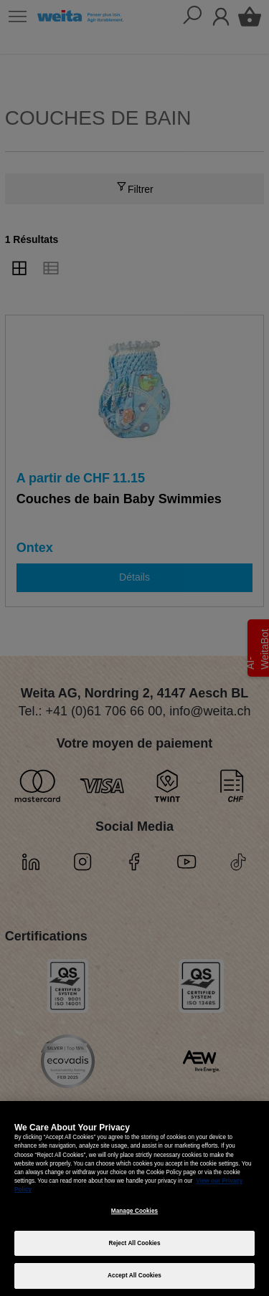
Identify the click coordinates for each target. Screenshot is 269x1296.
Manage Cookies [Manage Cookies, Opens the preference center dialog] (134, 1211)
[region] (134, 1198)
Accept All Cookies (134, 1275)
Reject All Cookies (134, 1243)
